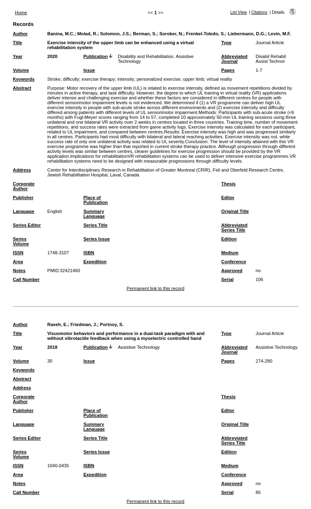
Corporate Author (23, 186)
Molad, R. (87, 33)
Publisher (23, 197)
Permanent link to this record (155, 288)
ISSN (18, 252)
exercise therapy (98, 79)
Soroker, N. (171, 33)
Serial (227, 279)
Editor (227, 197)
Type (226, 42)
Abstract (22, 88)
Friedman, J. (83, 324)
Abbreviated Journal (234, 59)
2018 (52, 347)
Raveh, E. (57, 324)
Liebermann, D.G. (246, 33)
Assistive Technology (139, 347)
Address (22, 170)
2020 (52, 56)
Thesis (228, 183)
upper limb (193, 79)
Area (18, 261)
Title (17, 42)
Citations (259, 12)
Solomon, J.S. (115, 33)
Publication (95, 56)
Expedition (95, 261)
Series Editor (27, 225)
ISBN (88, 252)
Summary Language (94, 214)
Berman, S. (144, 33)
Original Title (235, 211)
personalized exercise (158, 79)
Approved (231, 270)
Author (20, 33)
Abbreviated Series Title (234, 227)
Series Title (95, 225)
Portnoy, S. (112, 324)
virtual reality (219, 79)
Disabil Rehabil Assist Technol (271, 59)
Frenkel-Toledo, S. (205, 33)
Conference (233, 261)
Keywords (23, 79)
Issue (89, 70)
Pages (227, 70)
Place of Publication (95, 200)
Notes (19, 270)
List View (238, 12)
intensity (125, 79)
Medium (229, 252)
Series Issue (96, 238)
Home (21, 12)
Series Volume (21, 241)
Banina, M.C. (61, 33)
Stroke (53, 79)
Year (18, 56)
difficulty (71, 79)
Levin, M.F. (279, 33)
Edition (228, 238)
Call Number (26, 279)
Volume (21, 70)
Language (23, 211)
